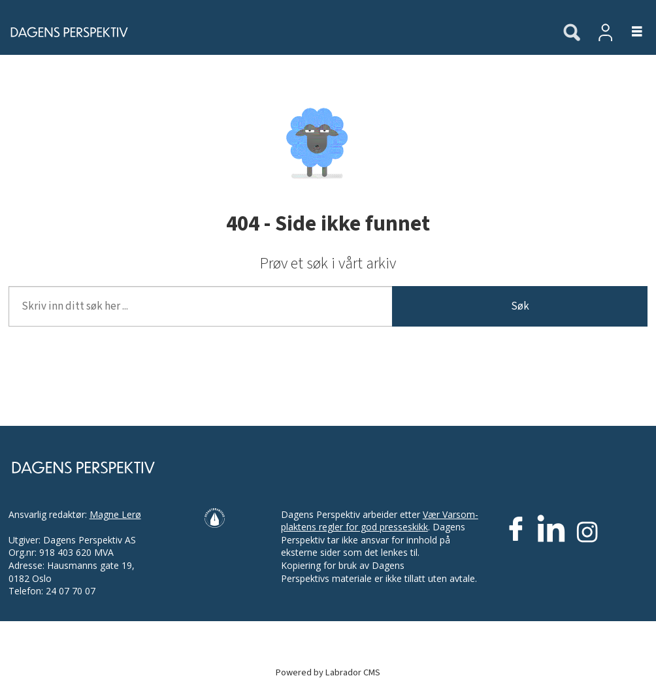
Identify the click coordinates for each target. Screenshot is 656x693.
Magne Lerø (115, 514)
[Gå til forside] (65, 32)
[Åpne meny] (629, 32)
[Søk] (571, 33)
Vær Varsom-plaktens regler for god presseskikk (379, 521)
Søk (520, 306)
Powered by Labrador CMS (328, 672)
